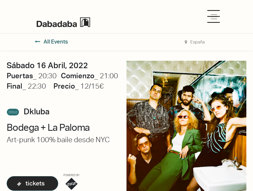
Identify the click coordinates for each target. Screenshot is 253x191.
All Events (51, 41)
